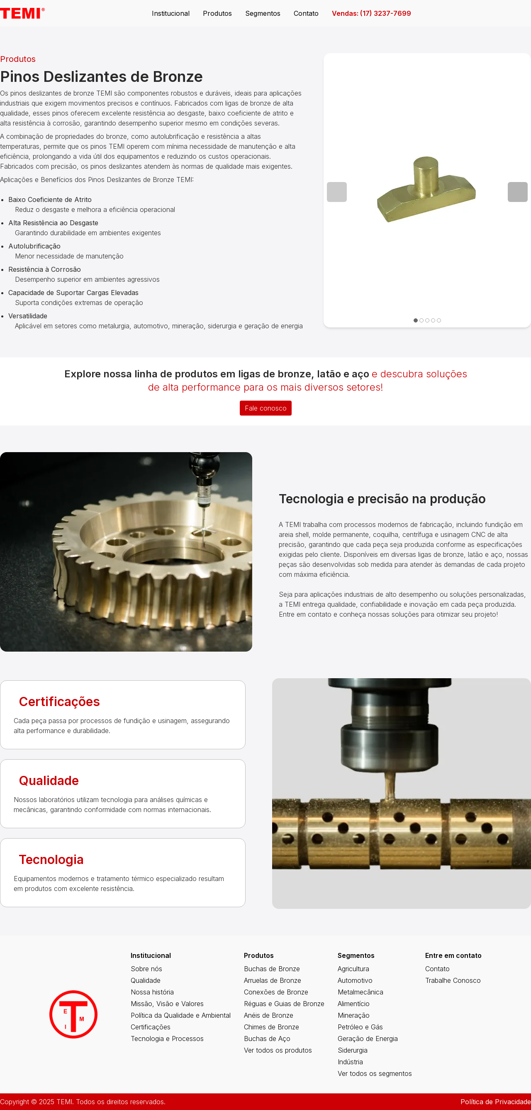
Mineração (354, 1015)
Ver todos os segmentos (375, 1073)
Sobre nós (146, 969)
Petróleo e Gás (360, 1027)
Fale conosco (266, 408)
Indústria (350, 1062)
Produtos (217, 13)
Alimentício (354, 1003)
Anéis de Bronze (268, 1015)
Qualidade (146, 980)
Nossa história (152, 992)
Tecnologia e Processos (167, 1038)
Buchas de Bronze (272, 969)
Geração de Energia (368, 1038)
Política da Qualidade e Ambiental (181, 1015)
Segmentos (262, 13)
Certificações (151, 1027)
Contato (306, 13)
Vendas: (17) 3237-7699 (371, 13)
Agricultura (353, 969)
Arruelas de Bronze (272, 980)
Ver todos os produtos (278, 1050)
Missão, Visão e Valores (167, 1003)
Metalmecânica (360, 992)
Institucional (171, 13)
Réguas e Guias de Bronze (284, 1003)
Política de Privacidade (495, 1102)
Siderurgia (353, 1050)
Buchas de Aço (267, 1038)
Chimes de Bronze (271, 1027)
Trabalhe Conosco (453, 980)
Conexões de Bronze (276, 992)
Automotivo (355, 980)
